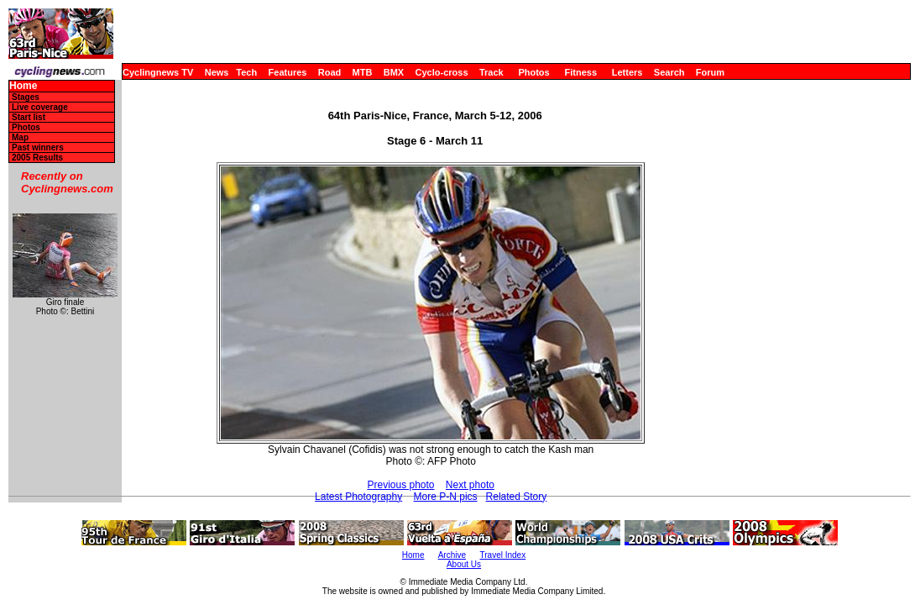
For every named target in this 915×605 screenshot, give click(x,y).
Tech (246, 72)
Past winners (38, 147)
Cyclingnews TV (158, 72)
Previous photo (400, 485)
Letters (627, 72)
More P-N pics (446, 496)
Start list (28, 117)
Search (669, 72)
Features (288, 72)
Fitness (580, 72)
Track (491, 72)
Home (23, 86)
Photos (533, 72)
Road (330, 72)
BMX (394, 72)
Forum (710, 72)
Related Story (516, 496)
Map (20, 137)
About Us (464, 564)
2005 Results (37, 157)
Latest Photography (358, 496)
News (217, 72)
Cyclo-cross (442, 72)
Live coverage (40, 107)
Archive (452, 555)
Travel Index (503, 555)
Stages (25, 97)
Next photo (470, 485)
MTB (363, 72)
